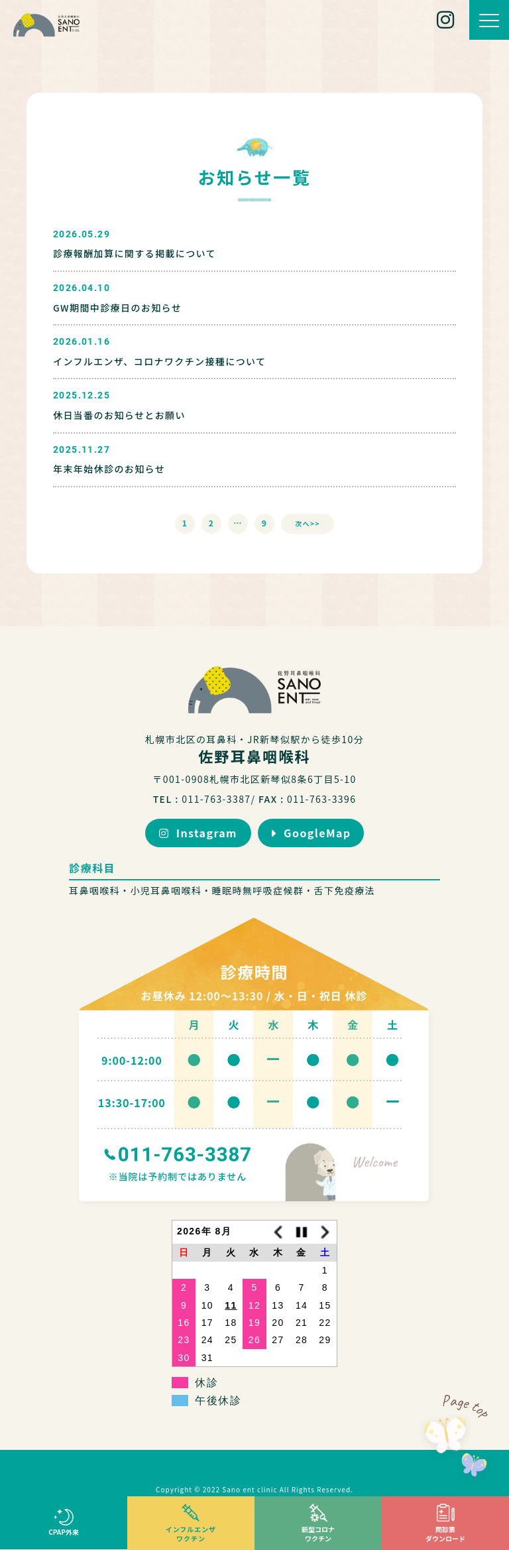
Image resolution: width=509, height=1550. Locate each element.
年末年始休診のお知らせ (109, 468)
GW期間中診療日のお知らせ (117, 307)
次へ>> (307, 523)
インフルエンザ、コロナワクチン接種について (159, 361)
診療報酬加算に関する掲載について (134, 253)
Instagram (198, 833)
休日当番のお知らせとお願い (119, 415)
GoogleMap (310, 833)
